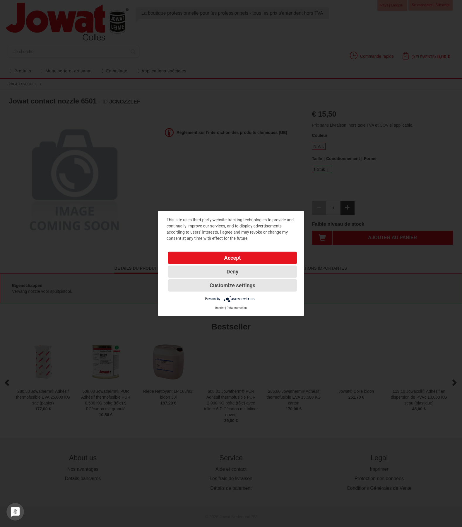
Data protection (237, 308)
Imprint (220, 308)
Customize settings (232, 285)
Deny (233, 271)
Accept (232, 258)
